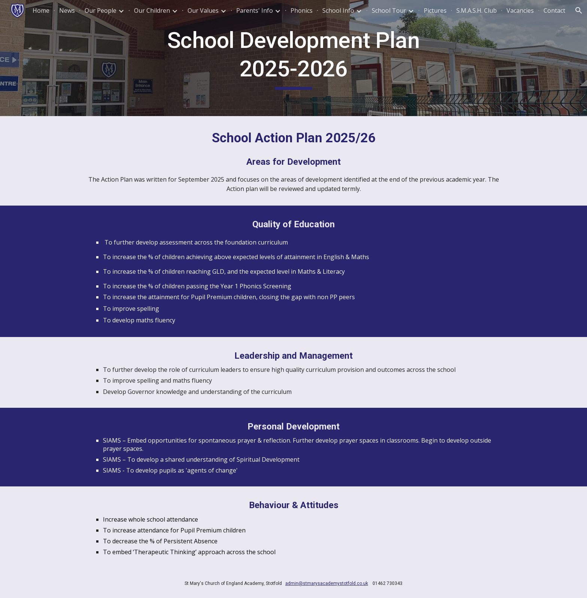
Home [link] (41, 10)
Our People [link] (100, 10)
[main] (293, 57)
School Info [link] (338, 10)
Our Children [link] (152, 10)
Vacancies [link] (520, 10)
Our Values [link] (203, 10)
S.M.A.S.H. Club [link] (476, 10)
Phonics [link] (302, 10)
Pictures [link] (435, 10)
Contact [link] (554, 10)
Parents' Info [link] (254, 10)
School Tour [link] (389, 10)
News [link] (67, 10)
